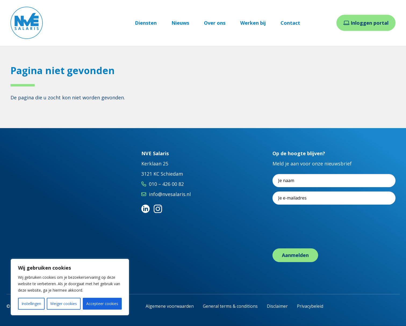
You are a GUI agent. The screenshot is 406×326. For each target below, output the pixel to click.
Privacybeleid (310, 306)
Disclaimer (277, 306)
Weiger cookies (63, 303)
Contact (290, 23)
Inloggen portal (366, 23)
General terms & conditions (230, 306)
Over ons (214, 23)
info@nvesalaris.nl (170, 194)
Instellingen (31, 303)
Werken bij (253, 23)
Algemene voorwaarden (170, 306)
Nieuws (180, 23)
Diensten (146, 23)
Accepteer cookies (102, 303)
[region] (70, 287)
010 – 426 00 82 (166, 184)
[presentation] (313, 232)
